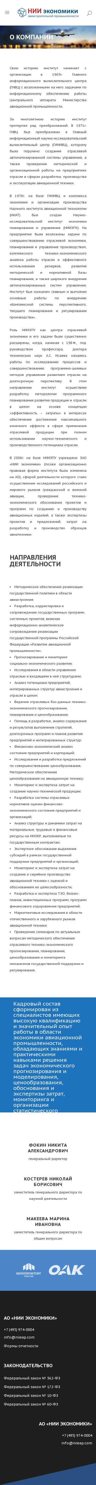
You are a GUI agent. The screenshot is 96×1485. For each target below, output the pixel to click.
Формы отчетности (21, 1346)
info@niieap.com (19, 1337)
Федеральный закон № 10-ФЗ (31, 1395)
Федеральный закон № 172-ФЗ (32, 1387)
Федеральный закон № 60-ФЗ (31, 1404)
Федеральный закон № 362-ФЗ (32, 1378)
